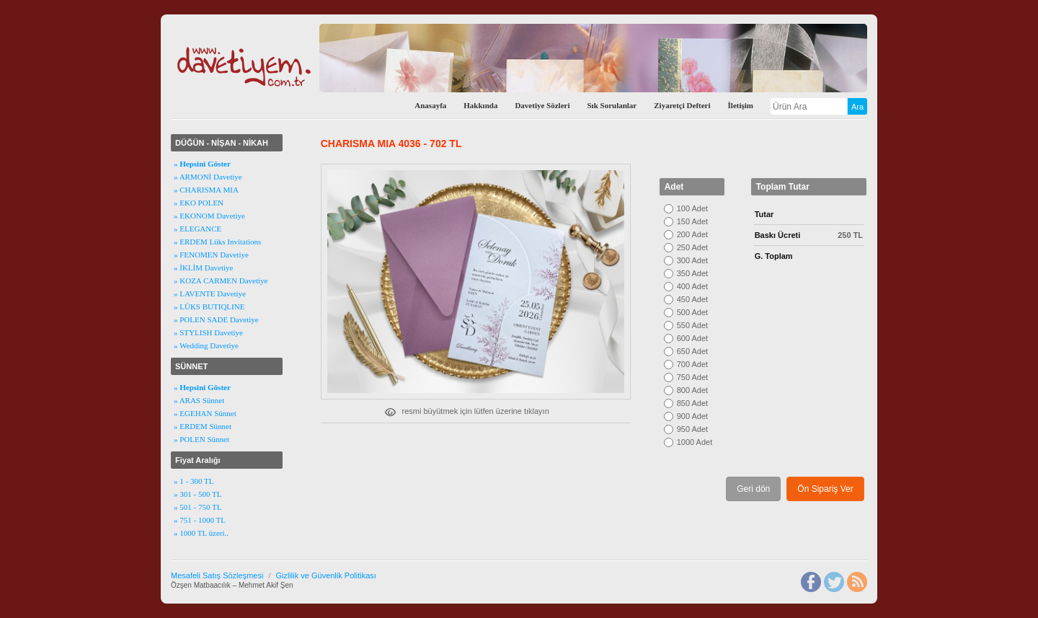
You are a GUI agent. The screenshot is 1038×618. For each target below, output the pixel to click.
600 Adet (692, 338)
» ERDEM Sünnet (202, 426)
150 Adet (692, 221)
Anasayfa (430, 105)
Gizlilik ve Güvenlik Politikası (325, 575)
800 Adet (692, 390)
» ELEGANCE (197, 228)
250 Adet (692, 247)
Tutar (764, 214)
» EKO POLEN (198, 202)
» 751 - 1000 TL (200, 520)
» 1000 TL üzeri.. (201, 533)
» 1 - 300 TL (193, 481)
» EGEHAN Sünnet (205, 413)
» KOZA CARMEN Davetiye (220, 280)
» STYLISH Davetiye (208, 332)
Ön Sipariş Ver (825, 489)
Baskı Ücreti (778, 235)
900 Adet (692, 416)
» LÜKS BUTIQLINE (209, 306)
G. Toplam (774, 256)
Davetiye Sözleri (542, 105)
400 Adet (692, 286)
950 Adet (692, 429)
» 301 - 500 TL (197, 494)
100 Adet (692, 208)
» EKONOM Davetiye (209, 215)
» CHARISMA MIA (206, 189)
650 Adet (692, 351)
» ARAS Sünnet (199, 400)
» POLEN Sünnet (201, 439)
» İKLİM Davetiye (203, 267)
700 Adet (692, 364)
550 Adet (692, 325)
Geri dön (753, 489)
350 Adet (692, 273)
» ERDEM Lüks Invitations (217, 241)
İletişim (740, 105)
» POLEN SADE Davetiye (216, 319)
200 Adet (692, 234)
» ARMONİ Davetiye (208, 176)
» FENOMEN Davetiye (211, 254)
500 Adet (692, 312)
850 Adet (692, 403)
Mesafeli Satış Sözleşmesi (217, 575)
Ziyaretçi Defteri (682, 105)
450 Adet (692, 299)
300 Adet (692, 260)
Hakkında (480, 105)
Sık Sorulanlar (611, 105)
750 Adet (692, 377)
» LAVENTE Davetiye (210, 293)
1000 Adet (695, 442)
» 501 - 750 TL (197, 507)
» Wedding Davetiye (206, 345)
